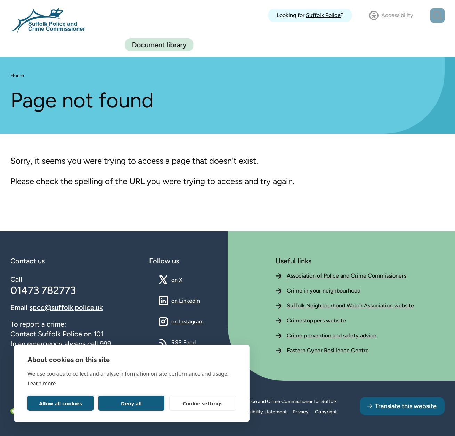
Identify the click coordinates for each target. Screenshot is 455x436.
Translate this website (406, 406)
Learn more (41, 383)
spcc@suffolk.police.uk (66, 307)
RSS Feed (183, 342)
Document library (410, 45)
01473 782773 (43, 290)
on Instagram (187, 321)
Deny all (131, 403)
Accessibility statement (261, 412)
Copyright (326, 412)
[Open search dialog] (437, 15)
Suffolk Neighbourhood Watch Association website (350, 305)
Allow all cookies (60, 403)
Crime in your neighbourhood (323, 290)
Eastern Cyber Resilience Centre (328, 350)
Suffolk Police (323, 15)
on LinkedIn (185, 300)
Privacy (301, 412)
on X (183, 279)
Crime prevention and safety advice (331, 335)
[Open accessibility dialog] (391, 15)
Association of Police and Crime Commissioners (346, 275)
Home (17, 76)
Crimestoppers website (316, 320)
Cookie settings (202, 403)
